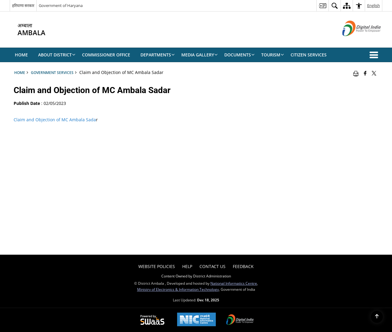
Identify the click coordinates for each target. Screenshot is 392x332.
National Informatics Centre (233, 283)
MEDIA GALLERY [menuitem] (199, 55)
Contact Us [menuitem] (212, 266)
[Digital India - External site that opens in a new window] (354, 41)
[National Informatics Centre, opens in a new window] (196, 320)
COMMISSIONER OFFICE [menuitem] (106, 55)
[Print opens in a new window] (355, 73)
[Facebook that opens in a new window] (365, 73)
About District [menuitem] (56, 55)
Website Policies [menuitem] (156, 266)
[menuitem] (322, 5)
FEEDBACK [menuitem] (243, 266)
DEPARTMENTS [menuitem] (157, 55)
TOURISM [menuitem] (272, 55)
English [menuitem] (373, 5)
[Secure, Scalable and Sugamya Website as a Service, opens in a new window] (152, 320)
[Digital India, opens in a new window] (240, 320)
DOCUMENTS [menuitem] (239, 55)
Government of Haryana (61, 5)
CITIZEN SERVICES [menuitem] (309, 55)
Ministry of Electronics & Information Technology (178, 289)
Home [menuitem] (21, 55)
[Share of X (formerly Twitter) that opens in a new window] (374, 73)
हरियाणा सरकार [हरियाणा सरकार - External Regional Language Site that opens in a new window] (23, 5)
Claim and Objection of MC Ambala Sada (55, 119)
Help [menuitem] (187, 266)
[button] (375, 55)
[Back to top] (377, 317)
